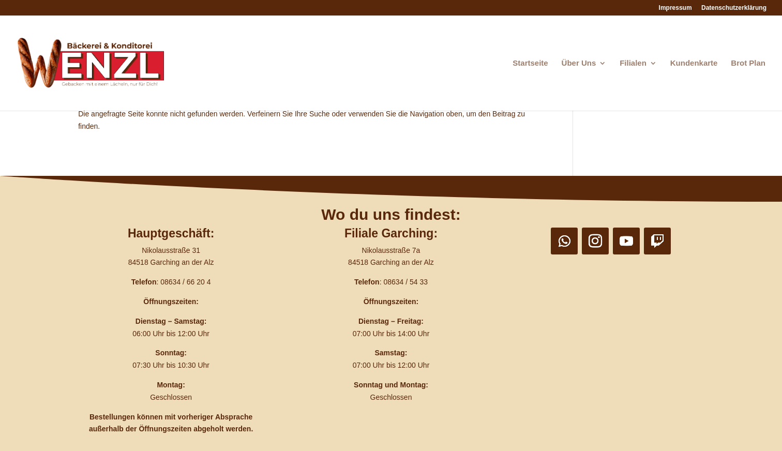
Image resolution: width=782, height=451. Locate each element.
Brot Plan (748, 63)
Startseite (530, 63)
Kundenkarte (694, 63)
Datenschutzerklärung (733, 8)
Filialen (633, 63)
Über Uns (579, 63)
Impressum (675, 8)
